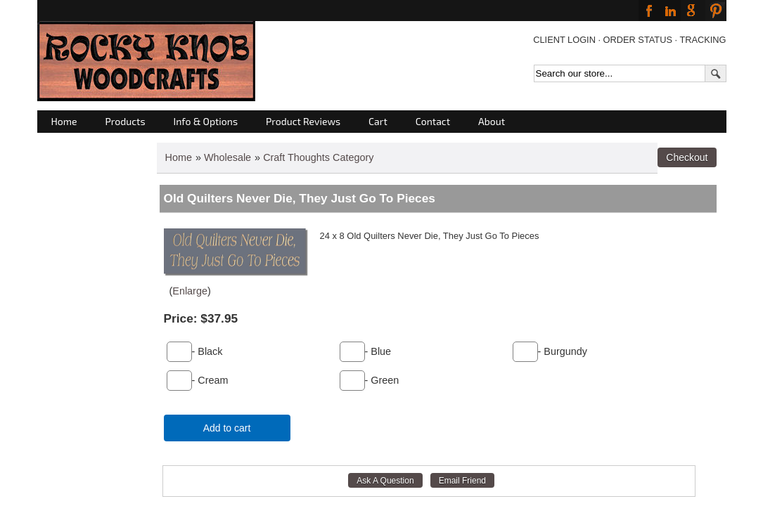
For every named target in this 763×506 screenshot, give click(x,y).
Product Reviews (303, 121)
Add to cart (227, 428)
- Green (382, 380)
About (491, 121)
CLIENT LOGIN (564, 39)
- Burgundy (562, 351)
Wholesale (227, 157)
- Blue (378, 351)
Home (64, 121)
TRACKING (702, 39)
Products (125, 121)
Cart (377, 121)
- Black (207, 351)
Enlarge (189, 291)
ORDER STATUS (637, 39)
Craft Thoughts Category (318, 157)
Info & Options (206, 121)
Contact (433, 121)
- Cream (210, 380)
